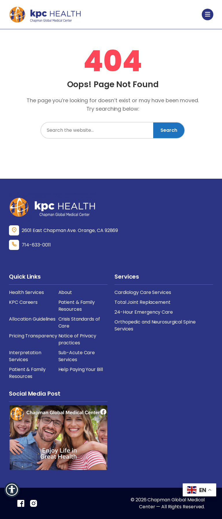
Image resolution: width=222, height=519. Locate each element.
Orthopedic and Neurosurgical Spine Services (155, 325)
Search (168, 130)
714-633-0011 (36, 245)
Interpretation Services (25, 356)
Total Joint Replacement (142, 302)
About (65, 292)
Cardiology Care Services (142, 292)
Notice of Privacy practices (77, 339)
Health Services (26, 292)
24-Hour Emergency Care (143, 312)
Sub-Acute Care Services (76, 356)
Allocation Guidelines (32, 319)
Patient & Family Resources (76, 306)
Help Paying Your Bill (80, 369)
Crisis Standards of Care (79, 322)
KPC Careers (23, 302)
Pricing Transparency (33, 335)
